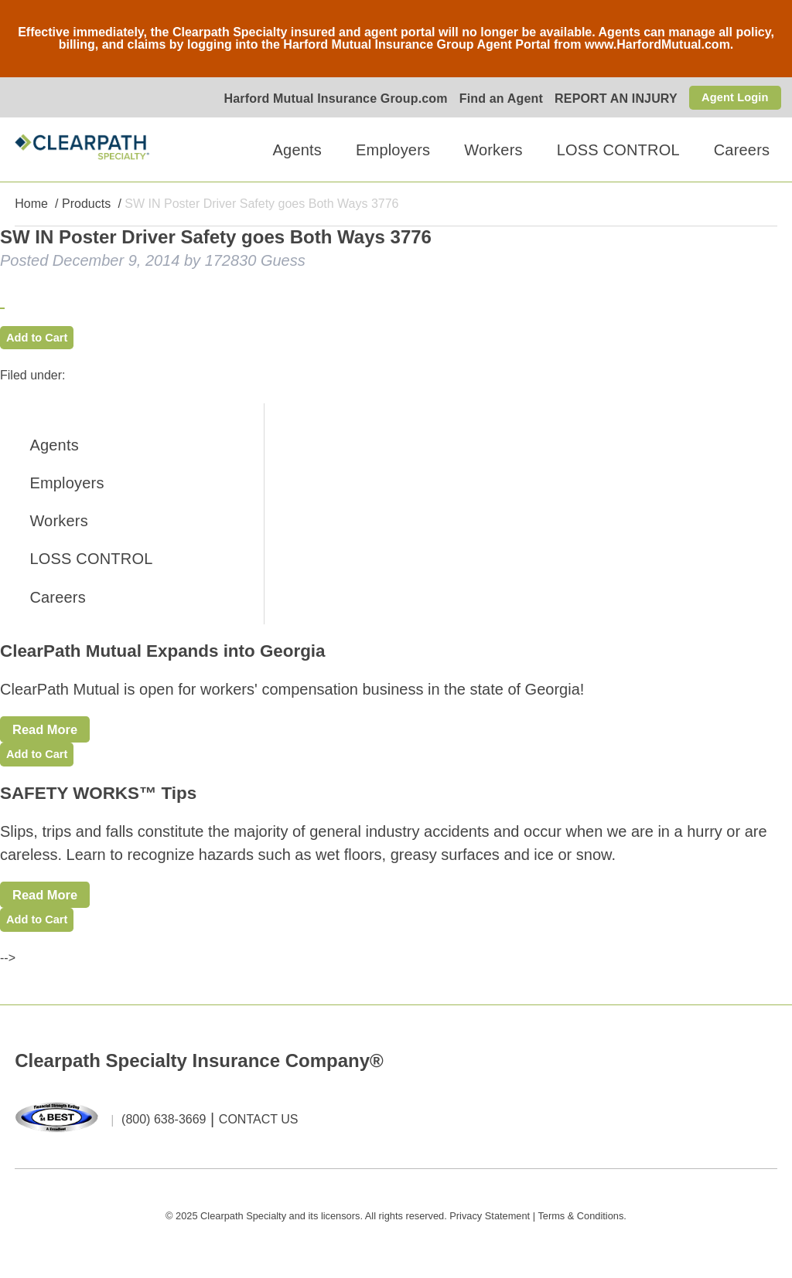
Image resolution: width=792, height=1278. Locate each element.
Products (86, 204)
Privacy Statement (489, 1230)
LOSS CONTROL (618, 149)
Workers (493, 149)
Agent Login (732, 97)
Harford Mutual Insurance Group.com (329, 98)
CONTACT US (259, 1134)
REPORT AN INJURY (609, 98)
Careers (742, 149)
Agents (297, 149)
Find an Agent (494, 98)
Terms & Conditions (580, 1230)
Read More (51, 733)
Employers (393, 149)
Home (31, 204)
